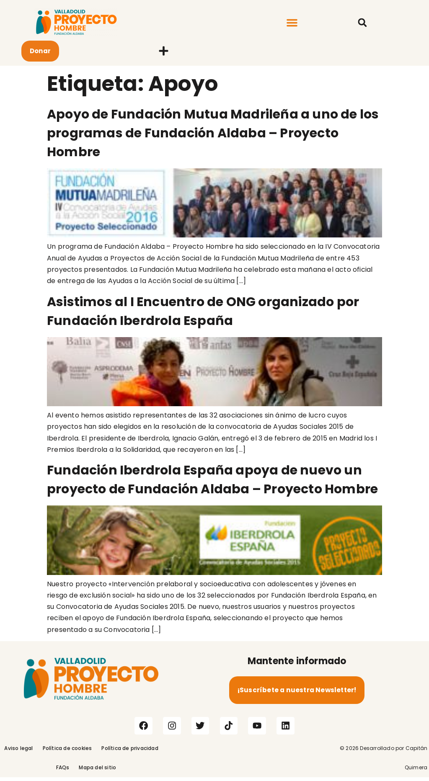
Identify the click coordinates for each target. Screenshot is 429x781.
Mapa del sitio (97, 771)
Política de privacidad (129, 751)
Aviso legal (18, 751)
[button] (292, 22)
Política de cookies (67, 751)
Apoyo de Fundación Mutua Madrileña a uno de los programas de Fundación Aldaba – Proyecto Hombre (213, 133)
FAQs (63, 771)
